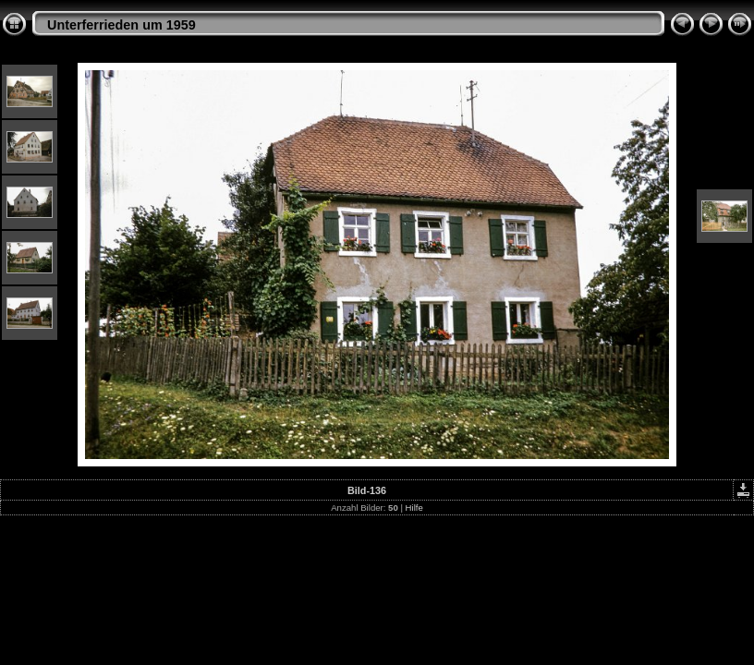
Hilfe (414, 507)
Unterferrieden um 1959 (121, 25)
